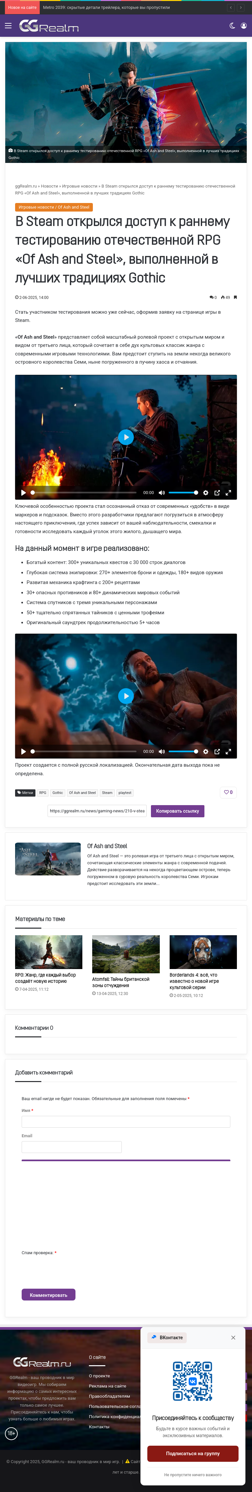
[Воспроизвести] (23, 492)
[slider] (83, 492)
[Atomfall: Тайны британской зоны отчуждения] (125, 954)
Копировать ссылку (177, 811)
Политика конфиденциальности (123, 1416)
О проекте (99, 1375)
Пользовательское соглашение (122, 1406)
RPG (42, 793)
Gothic (57, 793)
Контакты (99, 1426)
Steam (107, 793)
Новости (49, 186)
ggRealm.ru (26, 186)
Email (27, 1135)
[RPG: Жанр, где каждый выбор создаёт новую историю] (48, 952)
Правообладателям (109, 1396)
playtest (125, 793)
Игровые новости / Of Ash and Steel (54, 207)
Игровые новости (79, 186)
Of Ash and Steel (82, 793)
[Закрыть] (233, 1337)
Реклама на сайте (107, 1386)
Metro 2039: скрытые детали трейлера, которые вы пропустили (106, 12)
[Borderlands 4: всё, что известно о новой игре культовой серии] (203, 952)
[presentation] (71, 1272)
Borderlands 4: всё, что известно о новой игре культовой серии (194, 981)
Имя (27, 1110)
